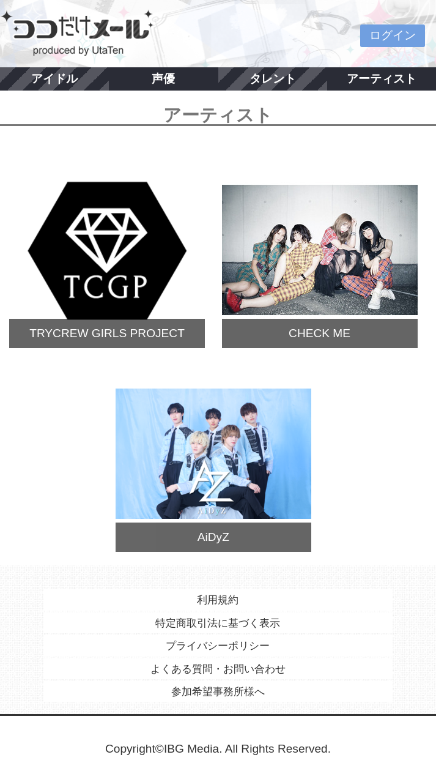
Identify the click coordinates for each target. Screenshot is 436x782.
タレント (272, 78)
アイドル (54, 78)
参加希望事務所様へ (218, 691)
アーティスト (381, 78)
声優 (163, 78)
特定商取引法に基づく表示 (217, 623)
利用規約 (217, 600)
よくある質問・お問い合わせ (218, 669)
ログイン (392, 35)
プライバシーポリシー (218, 645)
